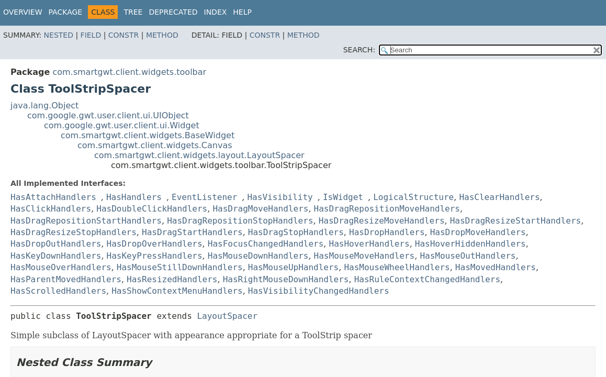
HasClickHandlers (50, 209)
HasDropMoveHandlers (478, 232)
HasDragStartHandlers (192, 232)
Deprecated (173, 12)
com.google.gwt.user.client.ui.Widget (121, 125)
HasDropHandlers (387, 232)
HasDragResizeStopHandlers (73, 232)
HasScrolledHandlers (58, 291)
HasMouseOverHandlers (60, 267)
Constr (123, 35)
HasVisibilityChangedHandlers (318, 291)
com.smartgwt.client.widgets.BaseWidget (147, 135)
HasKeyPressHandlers (155, 256)
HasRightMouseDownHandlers (286, 279)
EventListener (204, 197)
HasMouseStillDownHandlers (180, 267)
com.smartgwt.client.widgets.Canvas (154, 145)
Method (162, 35)
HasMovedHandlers (495, 267)
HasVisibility (279, 197)
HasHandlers (134, 197)
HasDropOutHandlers (55, 244)
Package (66, 12)
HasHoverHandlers (369, 244)
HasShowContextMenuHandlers (176, 291)
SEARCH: (359, 50)
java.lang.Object (44, 105)
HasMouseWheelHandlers (397, 267)
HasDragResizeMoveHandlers (382, 221)
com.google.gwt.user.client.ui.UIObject (108, 115)
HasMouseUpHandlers (293, 267)
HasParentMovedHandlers (65, 279)
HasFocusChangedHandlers (266, 244)
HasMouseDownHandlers (258, 256)
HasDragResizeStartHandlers (515, 221)
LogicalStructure (413, 197)
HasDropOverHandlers (155, 244)
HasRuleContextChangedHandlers (427, 279)
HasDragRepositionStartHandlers (86, 221)
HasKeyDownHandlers (55, 256)
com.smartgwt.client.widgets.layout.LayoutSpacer (199, 155)
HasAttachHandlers (53, 197)
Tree (133, 12)
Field (91, 35)
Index (215, 12)
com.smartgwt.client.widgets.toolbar (129, 72)
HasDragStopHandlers (296, 232)
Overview (22, 12)
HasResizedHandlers (172, 279)
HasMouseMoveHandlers (364, 256)
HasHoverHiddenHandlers (470, 244)
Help (242, 12)
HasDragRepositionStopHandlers (240, 221)
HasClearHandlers (499, 197)
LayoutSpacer (227, 316)
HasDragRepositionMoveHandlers (387, 209)
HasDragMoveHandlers (260, 209)
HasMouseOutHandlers (467, 256)
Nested (58, 35)
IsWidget (343, 197)
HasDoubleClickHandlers (151, 209)
